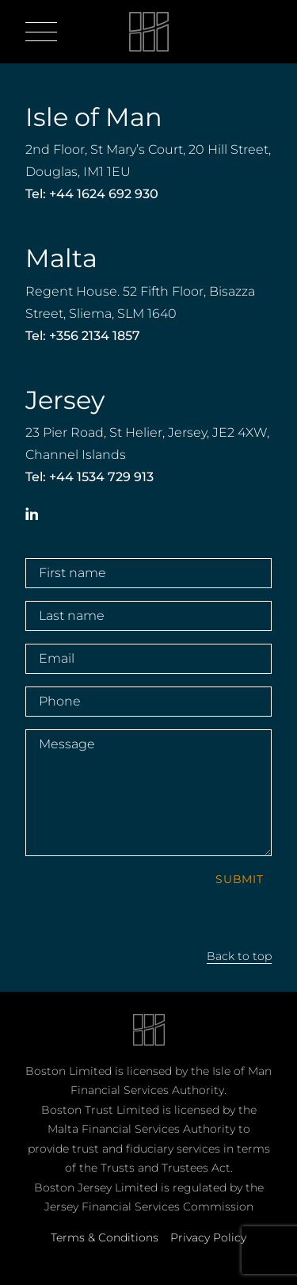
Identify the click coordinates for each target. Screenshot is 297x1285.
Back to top (239, 956)
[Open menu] (41, 31)
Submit (239, 879)
